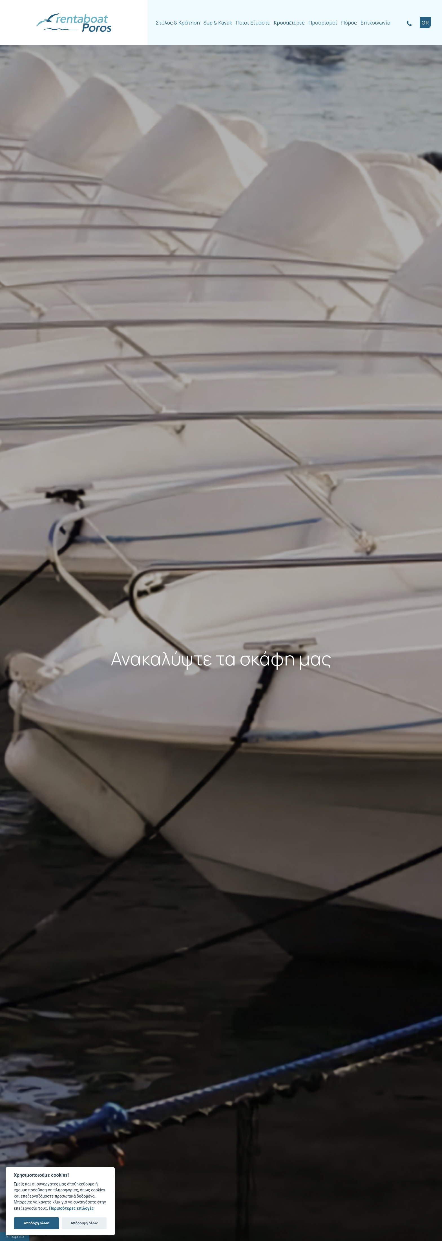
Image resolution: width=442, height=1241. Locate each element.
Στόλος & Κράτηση (178, 22)
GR (425, 22)
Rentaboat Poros (74, 22)
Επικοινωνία (375, 22)
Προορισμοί (322, 22)
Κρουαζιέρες (289, 22)
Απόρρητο (15, 1236)
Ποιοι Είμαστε (253, 22)
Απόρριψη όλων (84, 1223)
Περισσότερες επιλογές (71, 1208)
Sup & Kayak (218, 22)
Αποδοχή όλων (36, 1223)
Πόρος (349, 22)
